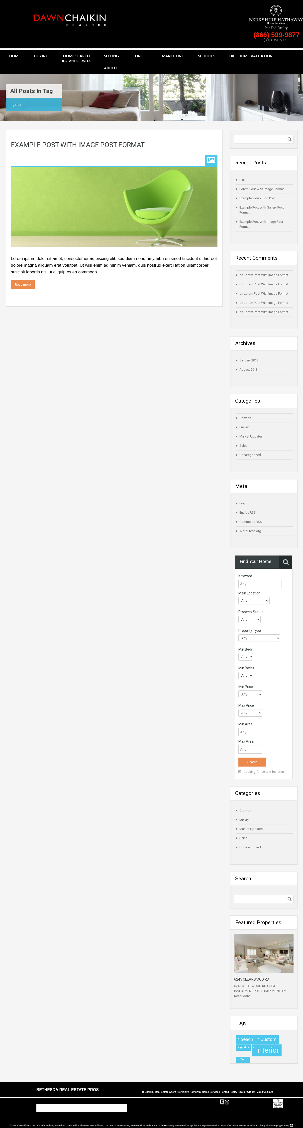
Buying (41, 56)
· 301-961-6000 (264, 1092)
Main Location (249, 593)
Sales (243, 446)
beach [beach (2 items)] (246, 1039)
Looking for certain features (261, 772)
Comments (250, 522)
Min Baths (246, 668)
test (242, 180)
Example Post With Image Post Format (78, 145)
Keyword (245, 576)
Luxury (244, 427)
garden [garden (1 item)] (244, 1047)
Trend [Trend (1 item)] (244, 1059)
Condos (140, 56)
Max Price (246, 705)
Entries (247, 513)
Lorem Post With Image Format (261, 189)
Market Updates (251, 436)
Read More (242, 996)
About (111, 68)
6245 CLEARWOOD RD (251, 979)
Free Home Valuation (251, 56)
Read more (23, 284)
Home (15, 56)
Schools (206, 56)
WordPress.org (250, 531)
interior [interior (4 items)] (267, 1050)
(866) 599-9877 (277, 35)
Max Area (246, 741)
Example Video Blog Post (257, 198)
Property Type (249, 631)
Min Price (245, 687)
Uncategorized (250, 455)
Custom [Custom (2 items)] (268, 1039)
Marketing (173, 56)
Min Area (245, 724)
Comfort (245, 418)
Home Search (76, 58)
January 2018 (248, 360)
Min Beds (245, 649)
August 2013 (248, 369)
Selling (111, 56)
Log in (243, 503)
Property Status (250, 612)
